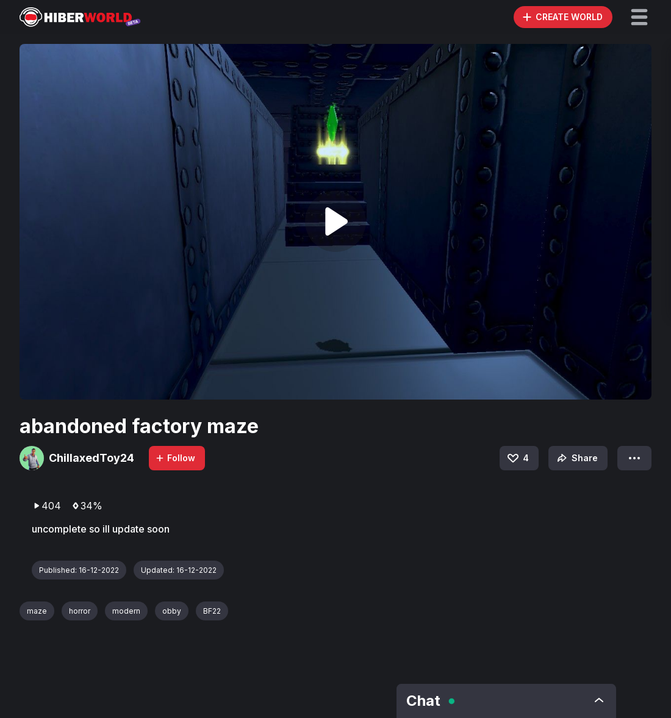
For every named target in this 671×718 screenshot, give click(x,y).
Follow (175, 458)
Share (576, 458)
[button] (639, 17)
